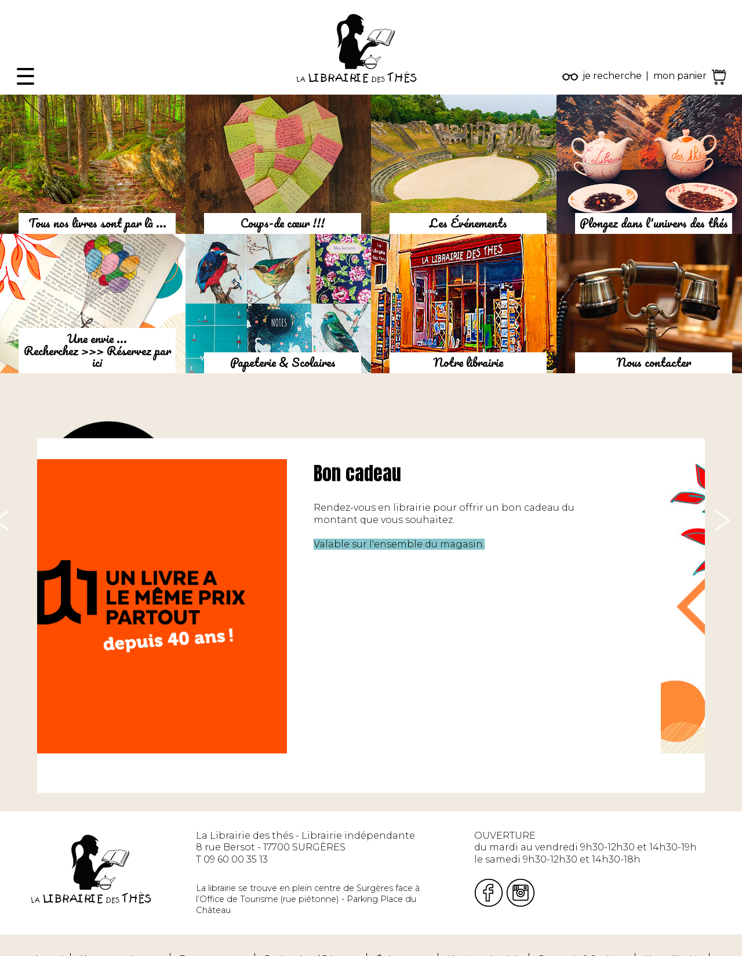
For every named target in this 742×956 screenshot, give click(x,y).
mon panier (680, 75)
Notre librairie (468, 362)
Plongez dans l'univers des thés (654, 223)
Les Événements (468, 223)
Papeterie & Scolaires (283, 362)
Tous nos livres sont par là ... (97, 223)
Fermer (17, 5)
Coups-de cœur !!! (283, 223)
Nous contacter (653, 362)
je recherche (612, 75)
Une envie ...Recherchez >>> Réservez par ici (97, 351)
